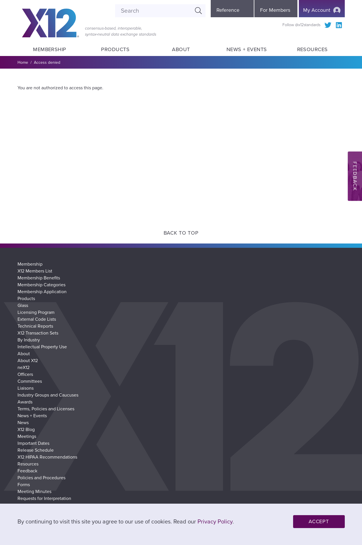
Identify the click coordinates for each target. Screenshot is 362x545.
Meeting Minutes (34, 491)
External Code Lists (37, 319)
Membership (50, 49)
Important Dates (33, 443)
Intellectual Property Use (42, 347)
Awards (25, 402)
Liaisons (26, 388)
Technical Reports (35, 326)
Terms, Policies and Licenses (46, 409)
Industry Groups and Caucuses (48, 395)
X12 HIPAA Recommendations (47, 457)
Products (115, 49)
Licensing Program (36, 312)
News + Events (246, 49)
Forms (24, 485)
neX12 (24, 367)
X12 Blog (26, 429)
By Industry (29, 340)
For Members (275, 10)
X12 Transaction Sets (38, 333)
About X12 (28, 361)
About (181, 49)
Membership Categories (41, 285)
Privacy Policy (215, 521)
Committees (30, 381)
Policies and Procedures (41, 478)
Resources (312, 49)
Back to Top (181, 233)
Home (23, 62)
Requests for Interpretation (44, 498)
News (23, 423)
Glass (23, 305)
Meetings (27, 436)
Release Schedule (36, 450)
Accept (319, 521)
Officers (25, 374)
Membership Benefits (39, 278)
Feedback (27, 471)
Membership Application (42, 292)
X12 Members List (35, 271)
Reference (227, 10)
